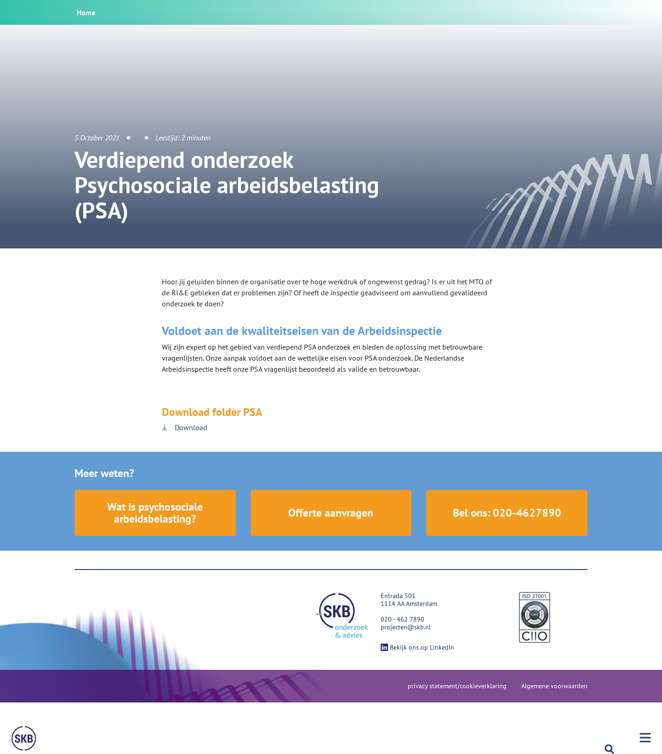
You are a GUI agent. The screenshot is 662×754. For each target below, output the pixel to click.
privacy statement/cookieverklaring (457, 686)
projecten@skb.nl (406, 627)
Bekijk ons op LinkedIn (417, 647)
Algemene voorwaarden (554, 686)
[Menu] (23, 738)
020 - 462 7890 (402, 619)
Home (86, 12)
